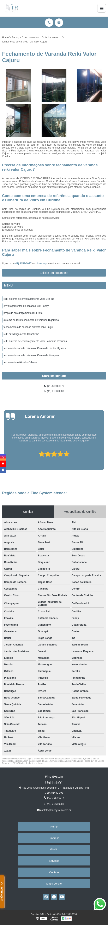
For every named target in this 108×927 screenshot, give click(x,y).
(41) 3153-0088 (54, 391)
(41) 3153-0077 (23, 263)
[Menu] (101, 8)
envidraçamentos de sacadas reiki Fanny (26, 306)
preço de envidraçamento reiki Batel (23, 313)
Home (54, 826)
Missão (54, 849)
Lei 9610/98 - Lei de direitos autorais (26, 763)
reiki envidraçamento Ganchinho (21, 334)
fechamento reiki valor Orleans (20, 362)
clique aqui (41, 263)
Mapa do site (54, 883)
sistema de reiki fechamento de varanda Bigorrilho (31, 320)
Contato (54, 872)
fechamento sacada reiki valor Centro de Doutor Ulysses (35, 348)
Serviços (54, 860)
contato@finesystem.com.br (54, 810)
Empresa (54, 838)
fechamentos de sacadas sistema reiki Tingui (28, 327)
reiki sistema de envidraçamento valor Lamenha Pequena (35, 341)
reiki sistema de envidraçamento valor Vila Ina (29, 298)
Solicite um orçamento (54, 272)
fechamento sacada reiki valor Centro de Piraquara (32, 355)
